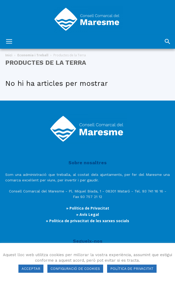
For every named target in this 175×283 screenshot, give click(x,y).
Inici (8, 55)
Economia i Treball (32, 55)
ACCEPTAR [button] (31, 269)
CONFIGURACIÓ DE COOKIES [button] (75, 269)
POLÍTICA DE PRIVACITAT (131, 269)
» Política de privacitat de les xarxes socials (87, 220)
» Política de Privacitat (87, 208)
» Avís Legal (87, 214)
